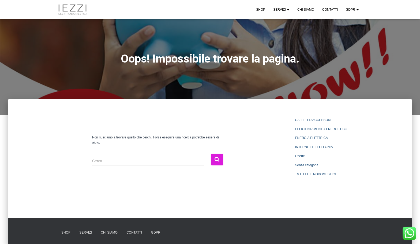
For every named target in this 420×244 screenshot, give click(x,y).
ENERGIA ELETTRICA (311, 138)
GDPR (352, 9)
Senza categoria (306, 165)
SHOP (260, 9)
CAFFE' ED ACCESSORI (313, 120)
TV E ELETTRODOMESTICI (315, 174)
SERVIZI (281, 9)
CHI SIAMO (305, 9)
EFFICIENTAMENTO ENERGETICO (321, 129)
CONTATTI (330, 9)
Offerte (300, 156)
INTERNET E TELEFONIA (314, 147)
